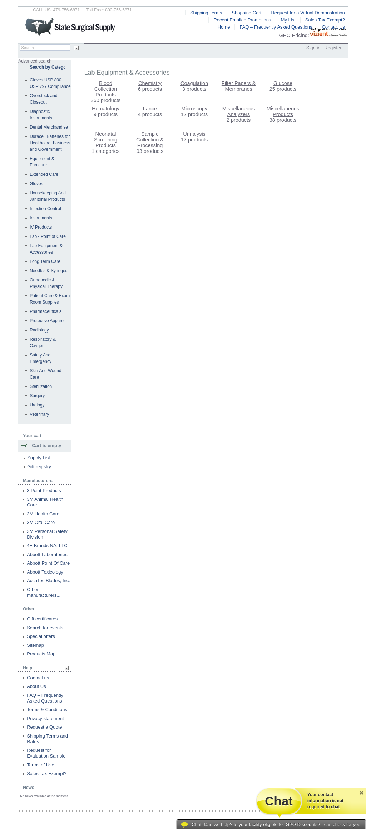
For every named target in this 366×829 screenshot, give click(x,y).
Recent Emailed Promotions (242, 20)
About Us (36, 686)
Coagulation (194, 83)
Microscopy (194, 108)
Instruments (41, 217)
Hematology (105, 108)
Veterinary (39, 414)
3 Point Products (44, 490)
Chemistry (150, 83)
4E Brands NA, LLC (47, 545)
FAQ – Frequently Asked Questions (45, 698)
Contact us (38, 677)
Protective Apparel (47, 320)
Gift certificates (42, 618)
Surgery (37, 395)
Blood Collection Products (105, 89)
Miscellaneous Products (283, 111)
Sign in (313, 47)
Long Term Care (45, 261)
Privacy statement (45, 718)
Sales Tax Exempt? (46, 773)
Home (224, 27)
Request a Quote (44, 727)
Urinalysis (194, 134)
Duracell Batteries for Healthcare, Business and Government (50, 143)
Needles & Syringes (48, 270)
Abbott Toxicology (45, 572)
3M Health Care (43, 513)
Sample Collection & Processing (150, 139)
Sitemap (35, 645)
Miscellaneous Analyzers (238, 111)
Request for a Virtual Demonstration (308, 12)
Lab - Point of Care (48, 236)
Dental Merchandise (49, 127)
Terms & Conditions (47, 709)
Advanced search (34, 61)
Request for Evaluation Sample (46, 753)
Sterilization (41, 386)
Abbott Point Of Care (48, 563)
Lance (150, 108)
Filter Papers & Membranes (239, 86)
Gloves (36, 183)
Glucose (282, 83)
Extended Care (44, 174)
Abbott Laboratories (47, 554)
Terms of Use (40, 765)
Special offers (41, 636)
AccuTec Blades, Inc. (48, 580)
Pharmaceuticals (45, 311)
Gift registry (39, 466)
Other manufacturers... (43, 592)
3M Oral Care (41, 522)
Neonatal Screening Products (105, 139)
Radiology (39, 330)
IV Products (41, 227)
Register (332, 47)
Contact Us (333, 27)
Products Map (41, 653)
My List (288, 20)
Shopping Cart (246, 12)
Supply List (38, 457)
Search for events (45, 627)
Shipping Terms (206, 12)
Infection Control (45, 208)
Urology (37, 405)
